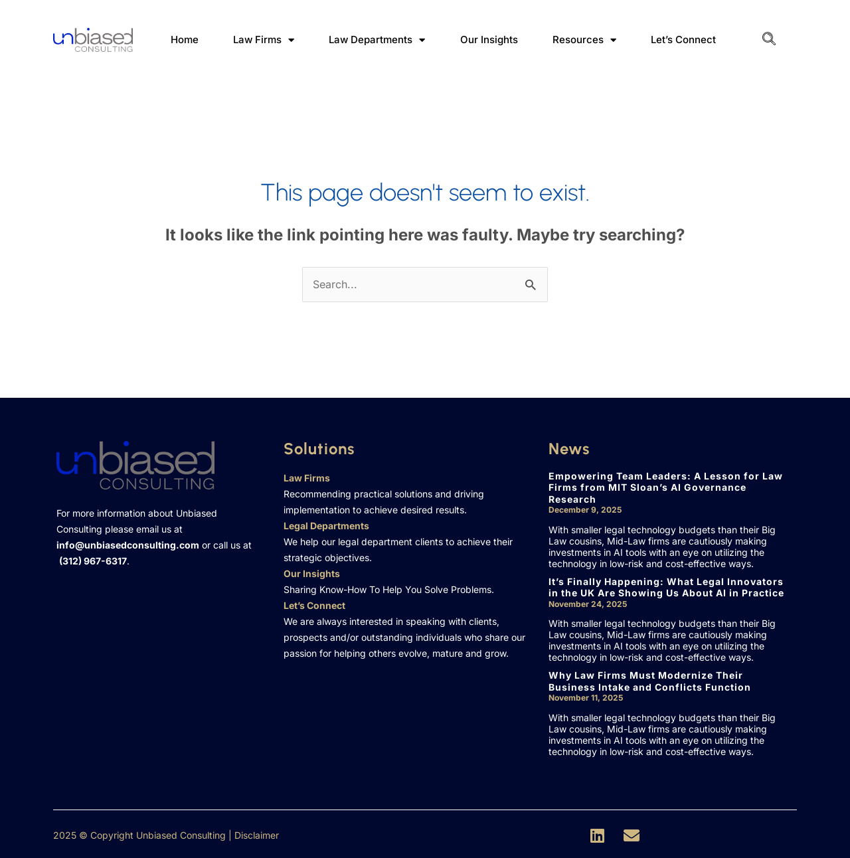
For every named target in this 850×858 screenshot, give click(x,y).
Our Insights (489, 39)
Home (185, 39)
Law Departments (377, 40)
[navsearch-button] (769, 40)
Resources (584, 40)
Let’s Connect (683, 39)
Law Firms (263, 40)
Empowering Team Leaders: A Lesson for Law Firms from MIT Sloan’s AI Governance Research (666, 487)
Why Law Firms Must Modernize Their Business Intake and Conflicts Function (650, 681)
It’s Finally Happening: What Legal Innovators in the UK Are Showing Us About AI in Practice (666, 587)
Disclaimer (256, 835)
